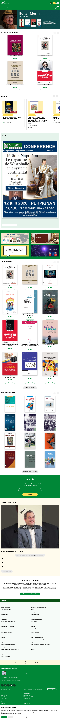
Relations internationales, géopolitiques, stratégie (10, 650)
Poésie (2, 643)
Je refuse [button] (10, 717)
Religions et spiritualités (5, 653)
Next (57, 97)
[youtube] (11, 686)
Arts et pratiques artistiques (6, 613)
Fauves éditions (27, 699)
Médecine (33, 627)
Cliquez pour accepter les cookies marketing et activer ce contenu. (30, 528)
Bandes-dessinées (4, 615)
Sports (32, 643)
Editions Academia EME (28, 698)
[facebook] (14, 686)
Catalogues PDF (4, 696)
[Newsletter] (51, 3)
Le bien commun (27, 702)
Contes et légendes (4, 618)
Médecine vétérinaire (35, 630)
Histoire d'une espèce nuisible (30, 376)
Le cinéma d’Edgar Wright (45, 84)
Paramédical (3, 636)
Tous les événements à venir (9, 225)
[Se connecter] (54, 3)
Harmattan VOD (27, 696)
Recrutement (3, 701)
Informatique (33, 618)
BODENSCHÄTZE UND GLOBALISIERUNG (10, 377)
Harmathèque (26, 693)
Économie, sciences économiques (7, 627)
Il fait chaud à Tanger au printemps (50, 376)
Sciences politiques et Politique (37, 638)
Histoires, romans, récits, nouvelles (37, 613)
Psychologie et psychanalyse (6, 648)
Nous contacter (51, 691)
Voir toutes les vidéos (6, 572)
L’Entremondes (10, 314)
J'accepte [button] (4, 717)
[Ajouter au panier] (45, 61)
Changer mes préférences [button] (20, 717)
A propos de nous (4, 693)
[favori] (22, 53)
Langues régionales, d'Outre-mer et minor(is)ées (30, 315)
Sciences (2, 655)
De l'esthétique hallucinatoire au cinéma (10, 345)
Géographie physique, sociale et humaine (38, 608)
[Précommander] (15, 61)
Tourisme (32, 650)
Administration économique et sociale (8, 606)
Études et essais (4, 630)
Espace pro (3, 702)
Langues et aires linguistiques (36, 620)
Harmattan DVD (27, 694)
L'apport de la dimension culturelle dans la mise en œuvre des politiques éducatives (30, 346)
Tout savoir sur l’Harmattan (30, 595)
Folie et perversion (45, 55)
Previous (54, 97)
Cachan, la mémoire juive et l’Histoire (15, 84)
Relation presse (4, 699)
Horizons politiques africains (15, 55)
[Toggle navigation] (58, 7)
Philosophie (3, 641)
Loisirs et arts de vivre (35, 625)
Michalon (25, 701)
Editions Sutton (27, 704)
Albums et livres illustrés (5, 608)
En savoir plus (6, 123)
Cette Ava (50, 285)
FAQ (2, 694)
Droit (2, 625)
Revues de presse (4, 698)
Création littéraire (4, 620)
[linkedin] (8, 686)
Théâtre (32, 648)
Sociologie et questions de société (37, 641)
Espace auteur (3, 704)
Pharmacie (3, 638)
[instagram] (2, 686)
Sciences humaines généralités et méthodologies (40, 636)
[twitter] (5, 686)
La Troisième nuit (50, 314)
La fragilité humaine (50, 345)
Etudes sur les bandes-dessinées (37, 606)
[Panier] (57, 3)
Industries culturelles (35, 615)
